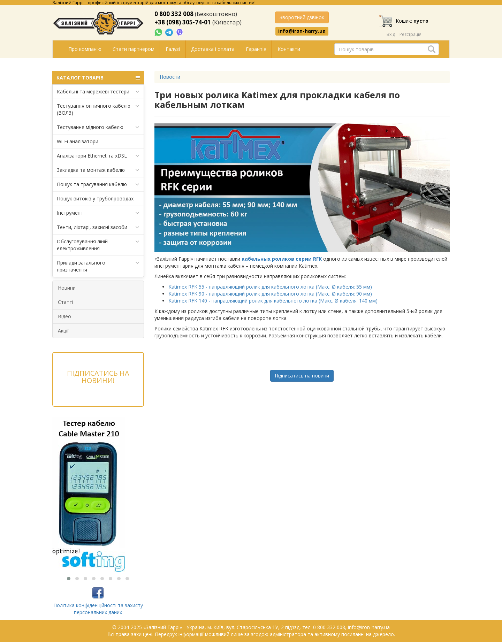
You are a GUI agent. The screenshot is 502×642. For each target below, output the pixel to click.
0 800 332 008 (173, 14)
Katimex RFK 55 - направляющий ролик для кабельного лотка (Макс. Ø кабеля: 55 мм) (270, 286)
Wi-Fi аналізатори (77, 141)
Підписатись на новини (302, 375)
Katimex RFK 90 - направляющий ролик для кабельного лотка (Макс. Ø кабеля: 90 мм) (270, 293)
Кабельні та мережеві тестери (98, 91)
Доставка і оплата (213, 49)
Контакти (288, 49)
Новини (67, 287)
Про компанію (84, 49)
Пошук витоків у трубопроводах (95, 198)
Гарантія (256, 49)
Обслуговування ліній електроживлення (98, 245)
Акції (63, 330)
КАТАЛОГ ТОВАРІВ (98, 78)
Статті (65, 302)
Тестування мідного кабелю (98, 127)
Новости (170, 77)
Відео (64, 316)
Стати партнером (133, 49)
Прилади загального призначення (98, 266)
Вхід (391, 34)
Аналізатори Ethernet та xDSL (98, 155)
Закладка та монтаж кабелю (98, 170)
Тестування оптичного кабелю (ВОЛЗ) (98, 109)
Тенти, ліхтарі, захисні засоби (98, 227)
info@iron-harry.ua (302, 31)
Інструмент (98, 212)
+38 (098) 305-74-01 (182, 22)
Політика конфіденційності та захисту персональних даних (98, 609)
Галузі (173, 49)
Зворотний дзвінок (302, 17)
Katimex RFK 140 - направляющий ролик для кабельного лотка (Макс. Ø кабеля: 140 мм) (273, 300)
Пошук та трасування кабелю (98, 184)
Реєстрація (410, 34)
